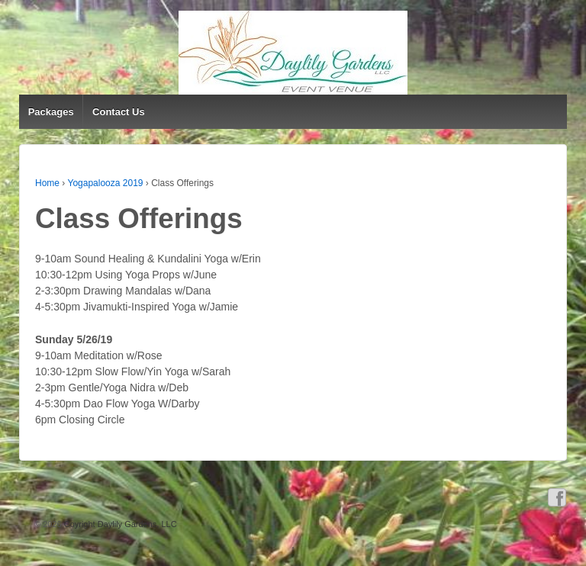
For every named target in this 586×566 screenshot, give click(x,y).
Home (47, 183)
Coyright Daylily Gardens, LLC (119, 524)
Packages (51, 111)
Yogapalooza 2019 (105, 183)
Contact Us (118, 111)
